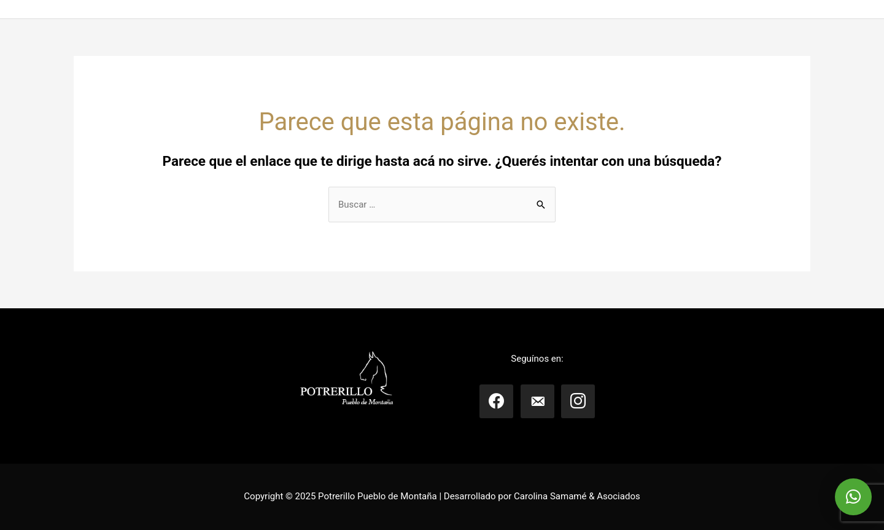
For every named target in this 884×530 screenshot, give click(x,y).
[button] (853, 496)
